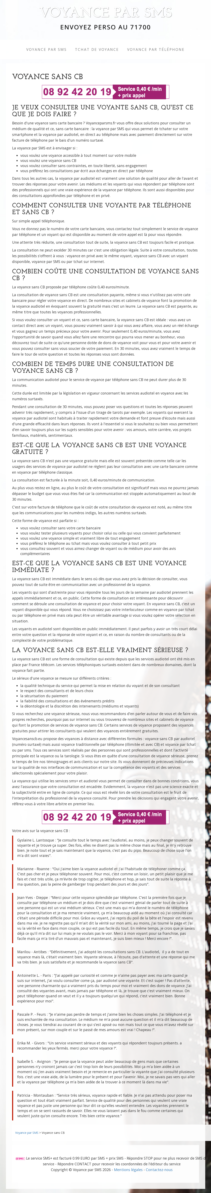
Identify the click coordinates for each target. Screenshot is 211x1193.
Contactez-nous (159, 1169)
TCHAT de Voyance (97, 49)
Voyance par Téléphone (156, 49)
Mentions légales (128, 1169)
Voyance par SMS (105, 13)
